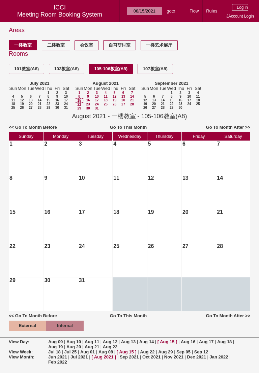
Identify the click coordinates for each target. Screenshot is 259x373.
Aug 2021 (104, 356)
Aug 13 (128, 341)
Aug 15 (167, 341)
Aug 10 (73, 341)
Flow (194, 11)
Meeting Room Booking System (59, 14)
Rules (211, 11)
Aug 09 (55, 341)
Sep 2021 (129, 356)
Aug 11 (92, 341)
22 (48, 104)
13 (30, 100)
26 (22, 107)
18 (13, 104)
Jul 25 (70, 351)
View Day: (19, 341)
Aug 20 (73, 346)
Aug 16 (188, 341)
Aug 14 (146, 341)
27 (30, 107)
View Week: (21, 351)
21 (39, 104)
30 (57, 107)
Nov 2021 (173, 356)
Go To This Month (128, 127)
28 (39, 107)
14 (39, 100)
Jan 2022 (219, 356)
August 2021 (106, 83)
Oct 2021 (151, 356)
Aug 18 (224, 341)
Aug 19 (55, 346)
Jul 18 (54, 351)
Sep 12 (201, 351)
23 (57, 104)
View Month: (21, 356)
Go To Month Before (36, 127)
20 (30, 104)
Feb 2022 (57, 362)
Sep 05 (183, 351)
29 (48, 107)
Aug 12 (110, 341)
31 (66, 107)
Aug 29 (165, 351)
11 (13, 100)
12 (22, 100)
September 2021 (172, 83)
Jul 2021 (79, 356)
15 (48, 100)
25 (13, 107)
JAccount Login (240, 16)
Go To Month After (225, 127)
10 (66, 96)
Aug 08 (105, 351)
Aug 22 (110, 346)
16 (57, 100)
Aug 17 (206, 341)
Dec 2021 (196, 356)
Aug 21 (92, 346)
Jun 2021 (57, 356)
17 (66, 100)
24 (66, 104)
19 (22, 104)
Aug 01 (87, 351)
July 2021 (40, 83)
